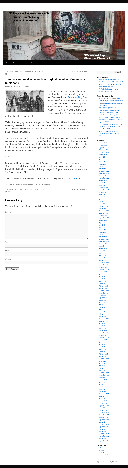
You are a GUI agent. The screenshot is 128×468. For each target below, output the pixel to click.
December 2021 (104, 187)
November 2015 (104, 333)
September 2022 (104, 178)
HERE (77, 178)
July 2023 (102, 157)
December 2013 (104, 373)
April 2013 (102, 387)
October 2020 (103, 216)
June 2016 (102, 323)
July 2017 (102, 302)
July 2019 (102, 251)
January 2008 (103, 401)
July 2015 (102, 342)
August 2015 (103, 340)
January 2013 (103, 391)
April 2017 (102, 309)
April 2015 (102, 349)
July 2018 (102, 274)
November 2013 (104, 375)
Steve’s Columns (30, 63)
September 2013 (104, 377)
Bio (14, 63)
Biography (102, 450)
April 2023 (102, 162)
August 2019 (103, 248)
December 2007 (104, 403)
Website (8, 259)
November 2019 (104, 241)
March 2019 (102, 258)
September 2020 (104, 218)
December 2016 (104, 319)
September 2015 (104, 337)
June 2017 (102, 305)
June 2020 (102, 225)
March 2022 (102, 185)
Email (7, 250)
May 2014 (102, 368)
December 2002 (104, 434)
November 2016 (104, 321)
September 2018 (104, 269)
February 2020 (103, 234)
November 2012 (104, 396)
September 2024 (104, 148)
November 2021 (104, 190)
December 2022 (104, 171)
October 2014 (103, 361)
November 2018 (104, 265)
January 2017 (103, 316)
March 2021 (102, 204)
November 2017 (104, 293)
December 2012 (104, 394)
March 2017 (102, 312)
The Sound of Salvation (80, 72)
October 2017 (103, 295)
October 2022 (103, 176)
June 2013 (102, 384)
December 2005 (104, 413)
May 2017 (102, 307)
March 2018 (102, 284)
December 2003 (104, 424)
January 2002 (103, 438)
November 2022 (104, 173)
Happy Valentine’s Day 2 (106, 91)
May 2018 (102, 279)
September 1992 (104, 441)
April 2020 (102, 230)
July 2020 (102, 223)
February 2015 (103, 354)
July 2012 (102, 398)
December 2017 (104, 291)
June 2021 (102, 199)
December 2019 (104, 239)
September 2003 (104, 427)
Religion (101, 452)
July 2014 (102, 363)
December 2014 (104, 359)
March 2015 (102, 352)
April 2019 (102, 255)
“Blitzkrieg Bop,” (75, 97)
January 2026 (103, 143)
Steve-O (27, 86)
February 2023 (103, 166)
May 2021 (102, 201)
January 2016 (103, 330)
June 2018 (102, 277)
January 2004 (103, 422)
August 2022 (103, 180)
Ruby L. (101, 131)
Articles (101, 448)
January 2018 (103, 288)
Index (20, 63)
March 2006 (102, 408)
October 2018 (103, 267)
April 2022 (102, 183)
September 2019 (104, 246)
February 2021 (103, 206)
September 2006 (104, 406)
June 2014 (102, 366)
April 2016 (102, 328)
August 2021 (103, 194)
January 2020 (103, 237)
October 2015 (103, 335)
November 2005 (104, 415)
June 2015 (102, 345)
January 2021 (103, 209)
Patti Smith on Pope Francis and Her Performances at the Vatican (110, 133)
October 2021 (103, 192)
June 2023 (102, 159)
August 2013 (103, 380)
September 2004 (104, 420)
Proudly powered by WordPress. (109, 462)
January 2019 (103, 260)
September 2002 (104, 436)
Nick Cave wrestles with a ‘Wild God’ (111, 82)
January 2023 (103, 169)
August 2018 (103, 272)
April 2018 (102, 281)
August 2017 (103, 300)
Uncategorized (28, 184)
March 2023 (102, 164)
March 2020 (102, 232)
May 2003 (102, 429)
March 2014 (102, 370)
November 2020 (104, 213)
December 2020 (104, 211)
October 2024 (103, 145)
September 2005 (104, 417)
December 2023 (104, 152)
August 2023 (103, 155)
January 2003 (103, 431)
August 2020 (103, 220)
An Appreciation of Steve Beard (109, 80)
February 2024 (103, 150)
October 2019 (103, 244)
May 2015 (102, 347)
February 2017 (103, 314)
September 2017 (104, 298)
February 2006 (103, 410)
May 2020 (102, 227)
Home (7, 63)
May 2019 (102, 253)
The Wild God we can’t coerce (108, 89)
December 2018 (104, 262)
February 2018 (103, 286)
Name (7, 242)
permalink (47, 184)
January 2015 (103, 356)
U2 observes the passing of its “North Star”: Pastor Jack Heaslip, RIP (109, 112)
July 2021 (102, 197)
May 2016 (102, 326)
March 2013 (102, 389)
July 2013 (102, 382)
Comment (9, 212)
